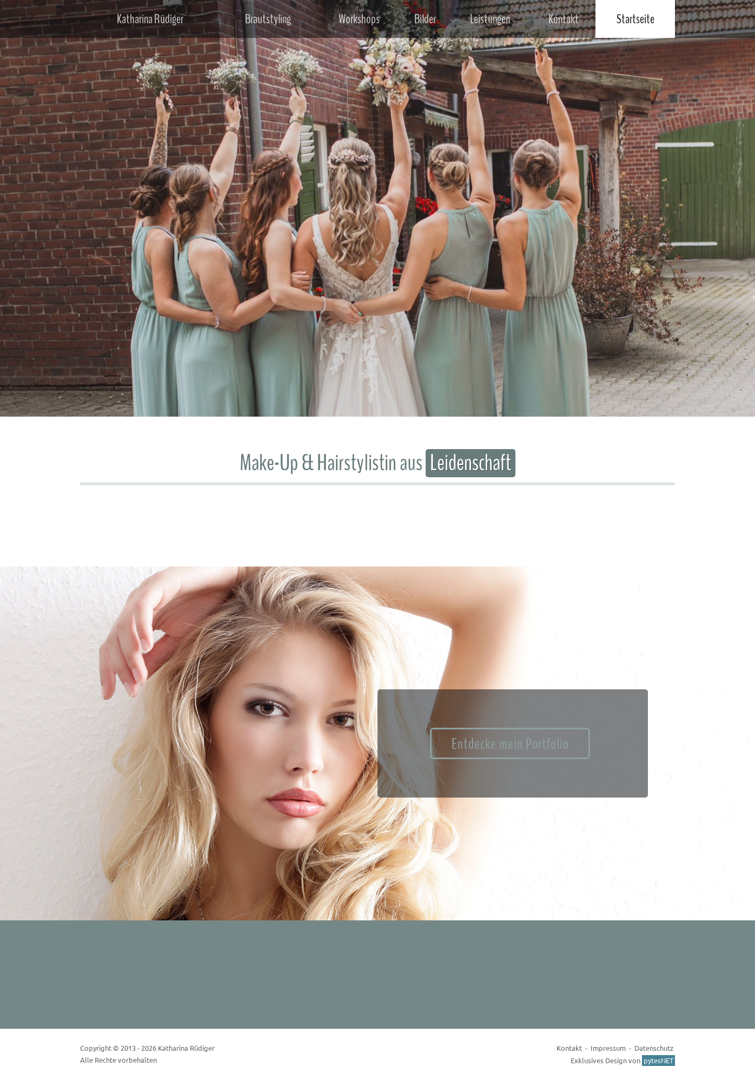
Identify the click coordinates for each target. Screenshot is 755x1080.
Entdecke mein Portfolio (510, 744)
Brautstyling (268, 19)
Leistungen (490, 19)
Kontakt (563, 19)
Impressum (608, 1047)
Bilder (425, 19)
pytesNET (658, 1060)
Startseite (635, 19)
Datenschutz (653, 1047)
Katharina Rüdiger (150, 19)
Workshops (359, 19)
